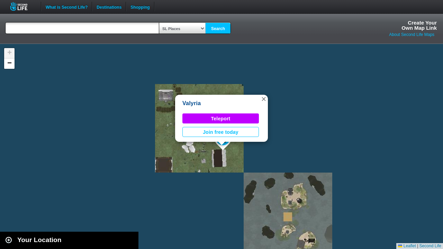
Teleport (220, 118)
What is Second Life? (67, 6)
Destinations (109, 6)
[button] (264, 99)
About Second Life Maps (411, 34)
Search (218, 28)
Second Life (23, 6)
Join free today (220, 132)
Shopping (140, 6)
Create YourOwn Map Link (419, 25)
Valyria (191, 103)
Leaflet (407, 245)
